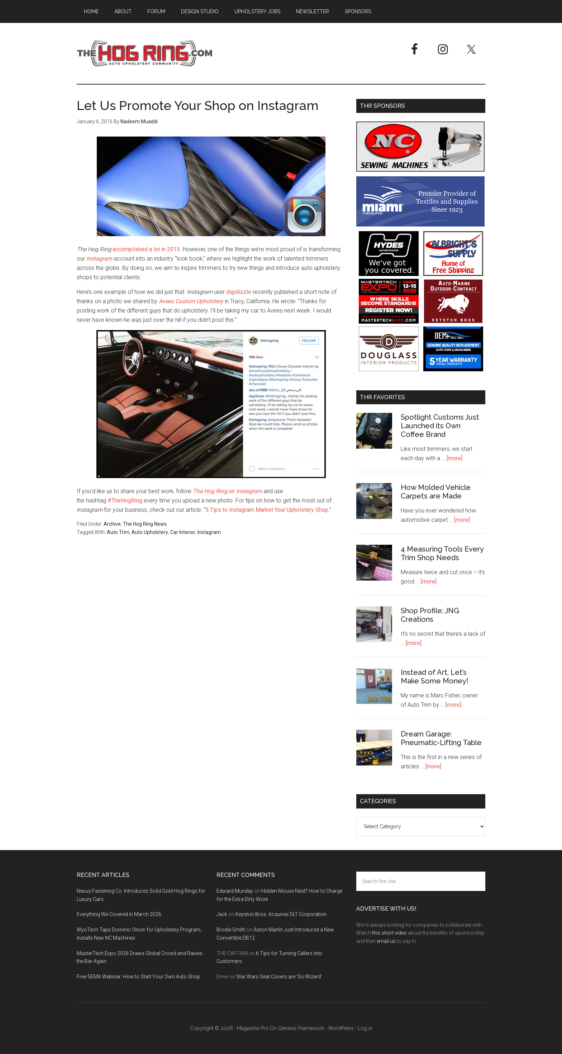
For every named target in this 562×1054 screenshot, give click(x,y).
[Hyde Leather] (389, 274)
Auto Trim (118, 532)
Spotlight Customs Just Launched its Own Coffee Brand (440, 426)
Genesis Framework (301, 1028)
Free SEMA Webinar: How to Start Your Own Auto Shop (138, 976)
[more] (454, 458)
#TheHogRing (125, 500)
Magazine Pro (252, 1028)
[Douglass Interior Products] (389, 369)
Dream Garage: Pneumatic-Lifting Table (441, 738)
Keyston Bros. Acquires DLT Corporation (281, 914)
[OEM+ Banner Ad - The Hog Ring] (453, 369)
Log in (365, 1028)
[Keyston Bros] (453, 321)
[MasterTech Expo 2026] (389, 321)
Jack (221, 914)
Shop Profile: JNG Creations (430, 615)
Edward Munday (234, 891)
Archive (112, 524)
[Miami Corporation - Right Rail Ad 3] (420, 224)
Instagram (99, 258)
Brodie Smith (231, 930)
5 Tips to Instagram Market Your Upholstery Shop (266, 509)
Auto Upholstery (150, 532)
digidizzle (238, 291)
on (227, 491)
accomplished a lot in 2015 (146, 249)
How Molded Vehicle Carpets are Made (436, 491)
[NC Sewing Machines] (420, 169)
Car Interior (182, 532)
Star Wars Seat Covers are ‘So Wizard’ (279, 976)
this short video (389, 933)
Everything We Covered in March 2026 (119, 914)
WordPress (341, 1028)
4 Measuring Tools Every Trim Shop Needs (442, 553)
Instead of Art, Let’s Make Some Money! (434, 676)
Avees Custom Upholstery (191, 301)
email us (386, 941)
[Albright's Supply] (453, 274)
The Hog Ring (145, 53)
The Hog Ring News (145, 524)
